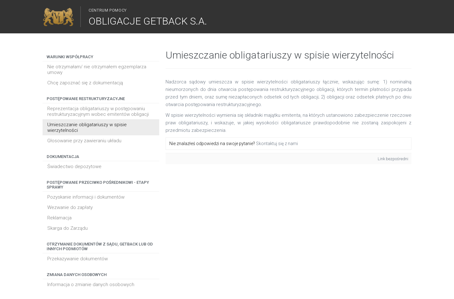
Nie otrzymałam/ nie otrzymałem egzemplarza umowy (96, 69)
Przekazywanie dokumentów (77, 259)
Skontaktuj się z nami (277, 143)
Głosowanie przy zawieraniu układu (84, 141)
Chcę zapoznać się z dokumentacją (85, 83)
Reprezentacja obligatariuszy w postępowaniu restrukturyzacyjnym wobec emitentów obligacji (98, 111)
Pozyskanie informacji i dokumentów (86, 197)
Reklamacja (59, 218)
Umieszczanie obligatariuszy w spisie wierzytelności (87, 127)
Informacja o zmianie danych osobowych (90, 284)
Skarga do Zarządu (67, 228)
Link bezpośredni (393, 158)
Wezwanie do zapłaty (70, 207)
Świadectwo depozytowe (74, 166)
